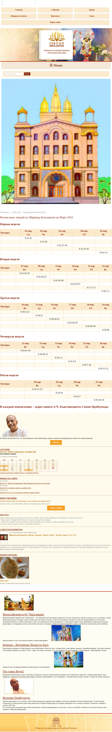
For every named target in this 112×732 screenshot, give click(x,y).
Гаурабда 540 (30, 452)
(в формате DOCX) (31, 473)
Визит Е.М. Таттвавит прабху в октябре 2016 (15, 488)
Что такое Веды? (13, 671)
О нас (91, 16)
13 (4, 466)
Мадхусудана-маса (16, 452)
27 (4, 470)
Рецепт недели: (8, 555)
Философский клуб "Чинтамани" (24, 614)
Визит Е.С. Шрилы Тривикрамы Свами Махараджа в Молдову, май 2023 (25, 483)
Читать (56, 442)
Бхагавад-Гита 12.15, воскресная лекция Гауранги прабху (20, 493)
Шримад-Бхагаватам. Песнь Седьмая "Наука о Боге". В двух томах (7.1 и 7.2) (42, 535)
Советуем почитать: (11, 530)
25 (45, 468)
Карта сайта (55, 22)
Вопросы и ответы (19, 16)
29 (20, 470)
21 (12, 468)
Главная (18, 10)
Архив (92, 10)
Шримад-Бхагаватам (35, 212)
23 (28, 468)
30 (28, 470)
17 (37, 466)
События (55, 10)
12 (53, 464)
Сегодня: (5, 450)
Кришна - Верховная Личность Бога (26, 644)
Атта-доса (4, 581)
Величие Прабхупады (16, 697)
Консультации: (8, 498)
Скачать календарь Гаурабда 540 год (12, 473)
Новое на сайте (8, 479)
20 (4, 468)
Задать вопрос (56, 508)
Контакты (55, 16)
